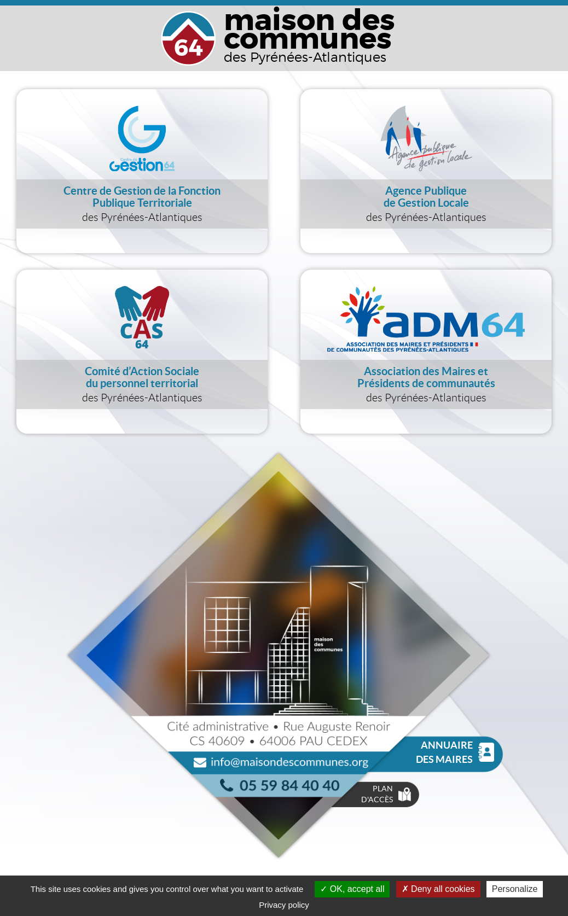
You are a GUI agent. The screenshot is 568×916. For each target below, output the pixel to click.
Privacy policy (284, 904)
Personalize (515, 889)
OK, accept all (352, 889)
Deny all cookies (438, 889)
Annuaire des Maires (455, 752)
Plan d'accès (386, 794)
